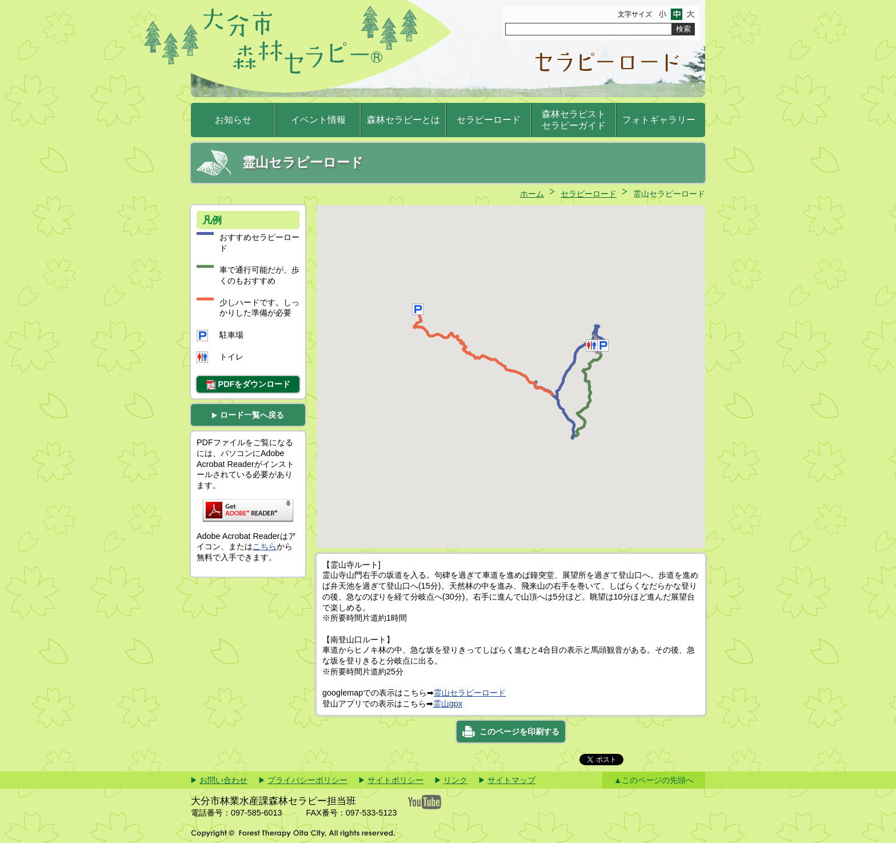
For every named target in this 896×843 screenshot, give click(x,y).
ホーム (532, 193)
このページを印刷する (519, 731)
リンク (455, 780)
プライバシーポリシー (307, 780)
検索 (683, 29)
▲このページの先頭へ (654, 780)
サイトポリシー (395, 780)
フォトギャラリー (658, 120)
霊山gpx (447, 703)
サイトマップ (511, 780)
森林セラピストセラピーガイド (574, 119)
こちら (265, 546)
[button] (597, 345)
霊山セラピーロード (470, 692)
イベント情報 (318, 120)
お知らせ (233, 120)
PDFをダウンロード (248, 384)
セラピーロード (489, 120)
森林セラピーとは (403, 120)
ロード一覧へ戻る (248, 414)
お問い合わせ (223, 780)
